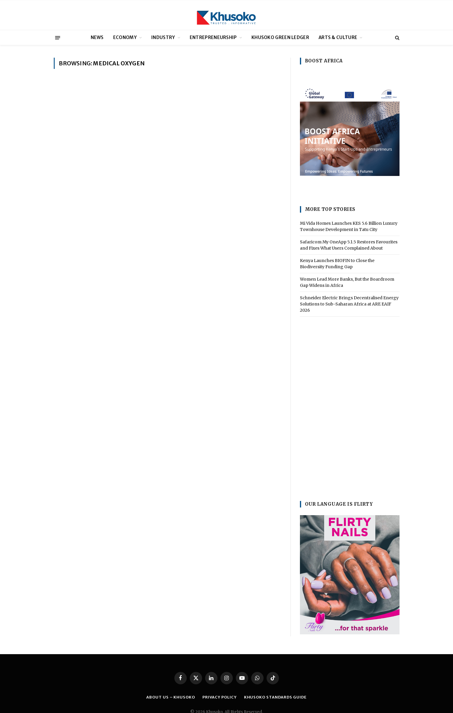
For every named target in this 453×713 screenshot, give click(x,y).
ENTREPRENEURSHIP (213, 37)
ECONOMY (125, 37)
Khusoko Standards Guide (275, 697)
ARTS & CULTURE (338, 37)
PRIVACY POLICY (219, 697)
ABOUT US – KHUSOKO (170, 697)
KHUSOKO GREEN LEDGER (280, 37)
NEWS (97, 37)
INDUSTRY (163, 37)
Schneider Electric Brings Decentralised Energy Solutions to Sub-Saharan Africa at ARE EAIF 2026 (349, 304)
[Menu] (57, 37)
